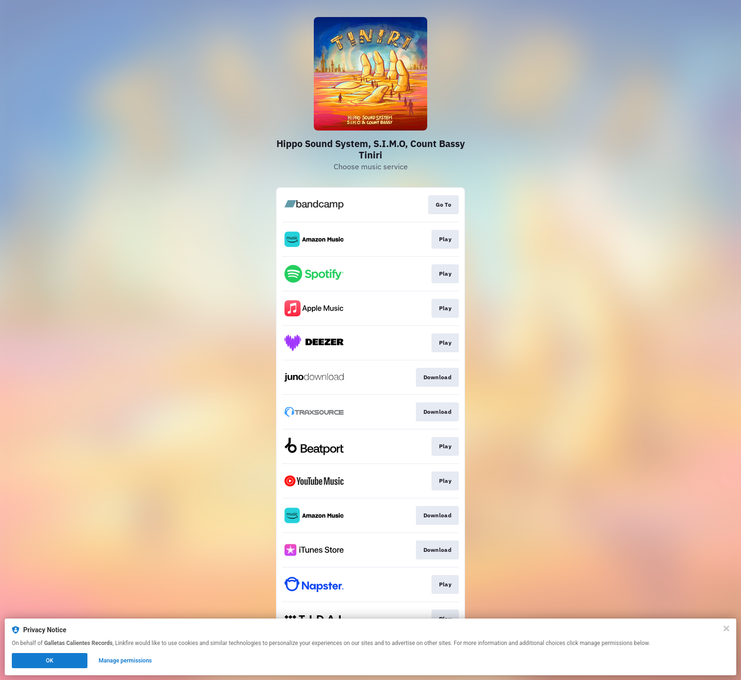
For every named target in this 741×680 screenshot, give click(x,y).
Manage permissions (125, 660)
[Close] (726, 628)
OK (49, 660)
